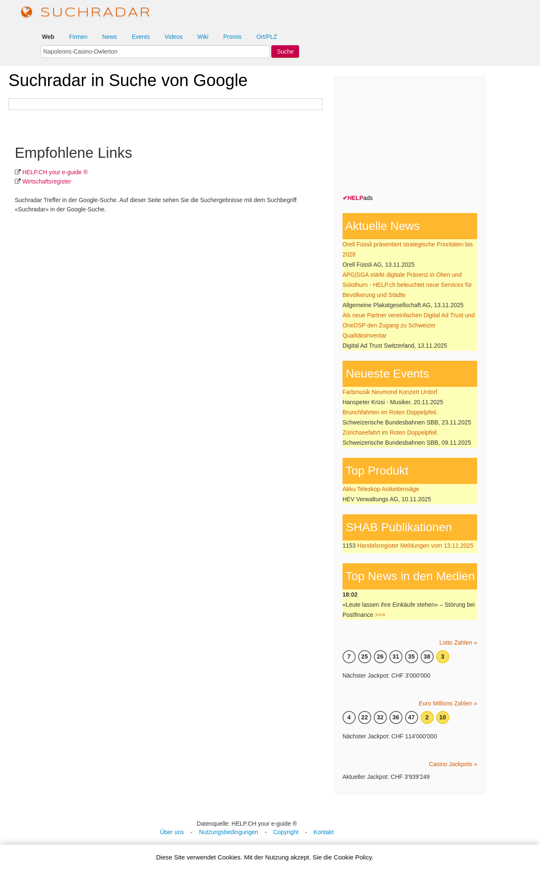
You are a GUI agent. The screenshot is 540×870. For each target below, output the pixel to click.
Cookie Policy (353, 857)
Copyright (286, 832)
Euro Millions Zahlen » (447, 703)
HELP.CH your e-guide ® (55, 172)
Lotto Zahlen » (458, 642)
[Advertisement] (406, 137)
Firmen (78, 36)
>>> (380, 614)
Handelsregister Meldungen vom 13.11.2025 (415, 545)
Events (141, 36)
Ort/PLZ (266, 36)
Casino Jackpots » (453, 764)
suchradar (86, 13)
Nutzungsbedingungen (228, 832)
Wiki (202, 36)
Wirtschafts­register (46, 181)
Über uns (172, 832)
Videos (174, 36)
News (109, 36)
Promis (232, 36)
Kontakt (323, 832)
